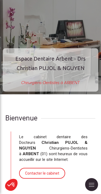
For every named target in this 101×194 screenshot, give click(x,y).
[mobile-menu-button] (91, 184)
